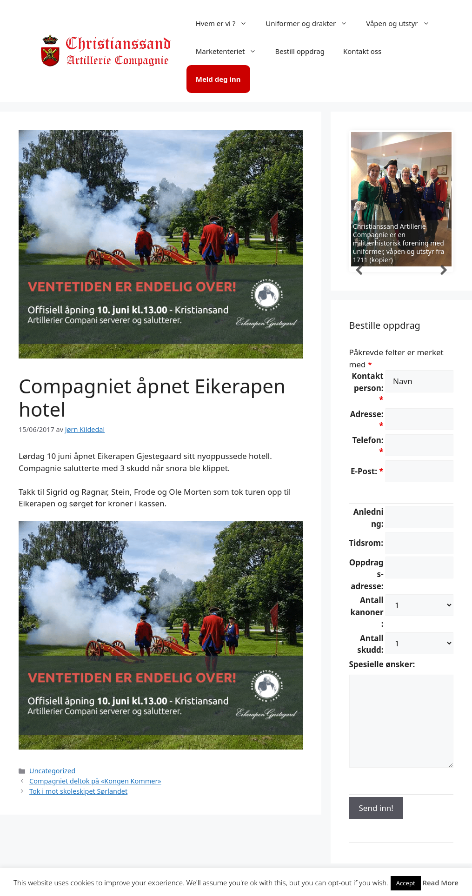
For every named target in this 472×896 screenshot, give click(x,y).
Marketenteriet (231, 51)
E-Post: (367, 471)
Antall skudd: (370, 644)
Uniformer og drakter (311, 23)
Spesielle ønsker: (382, 664)
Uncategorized (52, 770)
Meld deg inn (218, 79)
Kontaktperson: (367, 388)
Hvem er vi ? (226, 23)
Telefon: (368, 446)
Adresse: (367, 420)
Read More (441, 882)
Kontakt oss (362, 51)
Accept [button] (405, 883)
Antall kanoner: (366, 612)
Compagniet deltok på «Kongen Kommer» (95, 781)
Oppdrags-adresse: (366, 574)
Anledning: (368, 517)
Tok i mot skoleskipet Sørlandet (78, 791)
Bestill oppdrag (300, 51)
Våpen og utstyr (402, 23)
